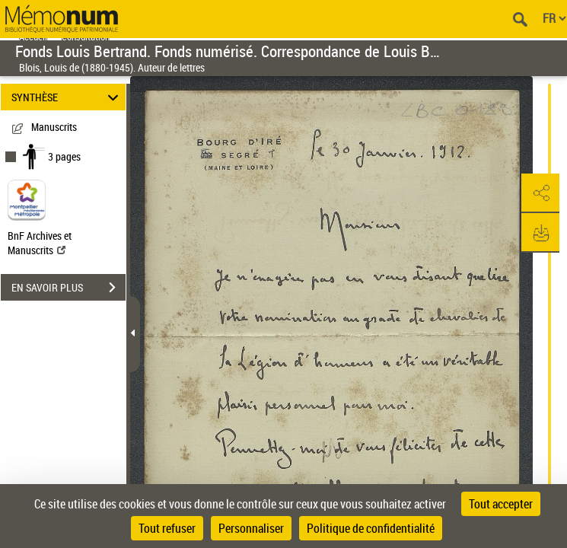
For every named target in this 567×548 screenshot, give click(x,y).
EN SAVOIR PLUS (68, 287)
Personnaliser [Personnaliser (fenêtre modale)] (251, 528)
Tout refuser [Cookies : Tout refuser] (167, 528)
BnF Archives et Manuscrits (40, 242)
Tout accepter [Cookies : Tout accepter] (501, 503)
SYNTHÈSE (67, 97)
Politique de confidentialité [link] (371, 528)
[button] (540, 193)
